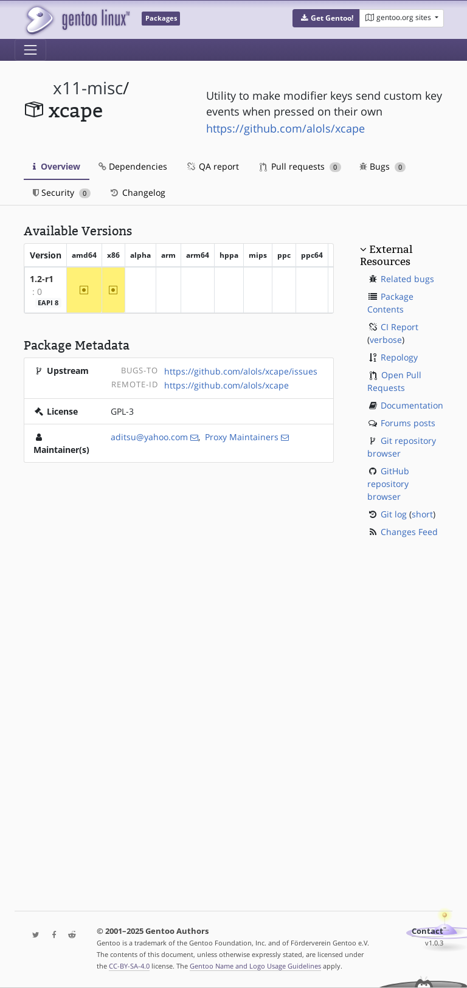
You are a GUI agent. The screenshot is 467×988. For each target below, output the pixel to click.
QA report (212, 166)
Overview (56, 166)
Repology (399, 357)
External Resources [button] (386, 255)
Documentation (412, 405)
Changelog (137, 192)
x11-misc (88, 88)
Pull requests (300, 166)
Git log (394, 514)
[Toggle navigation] (30, 50)
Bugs (382, 166)
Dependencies (133, 166)
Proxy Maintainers (241, 437)
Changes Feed (409, 531)
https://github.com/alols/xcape (285, 128)
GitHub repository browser (388, 483)
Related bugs (407, 279)
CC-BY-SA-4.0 (129, 965)
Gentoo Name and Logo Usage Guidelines (255, 965)
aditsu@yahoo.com (149, 437)
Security (62, 192)
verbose (386, 339)
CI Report (399, 327)
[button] (326, 18)
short (422, 514)
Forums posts (408, 423)
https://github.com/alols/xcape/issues (240, 371)
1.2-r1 (42, 279)
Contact (427, 931)
